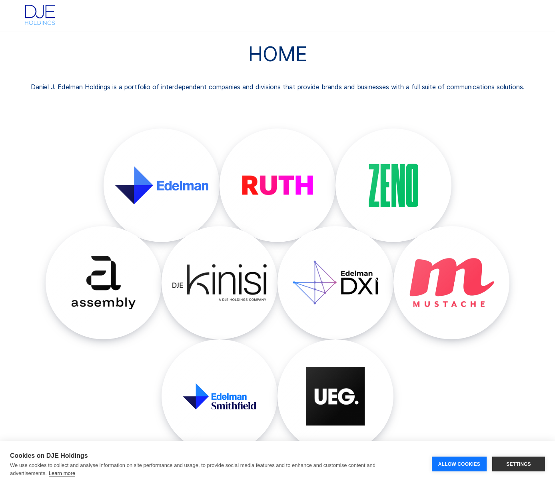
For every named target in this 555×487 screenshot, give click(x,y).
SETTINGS (518, 464)
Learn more (62, 473)
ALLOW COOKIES (459, 464)
